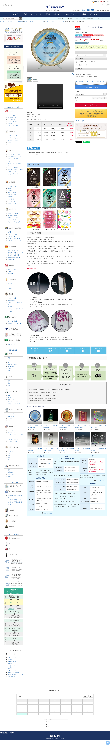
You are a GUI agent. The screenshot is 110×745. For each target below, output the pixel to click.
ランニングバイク (12, 441)
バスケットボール (12, 364)
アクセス (10, 663)
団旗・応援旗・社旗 (14, 250)
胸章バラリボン (12, 269)
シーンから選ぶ (14, 482)
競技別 (25, 14)
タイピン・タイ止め (14, 238)
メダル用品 (11, 123)
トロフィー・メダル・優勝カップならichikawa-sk (11, 21)
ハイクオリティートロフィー (15, 169)
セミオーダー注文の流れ (66, 350)
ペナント (10, 144)
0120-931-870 (88, 10)
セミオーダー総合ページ (29, 21)
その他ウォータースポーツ (15, 404)
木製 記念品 (11, 300)
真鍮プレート (11, 344)
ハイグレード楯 (12, 186)
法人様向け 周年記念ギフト (15, 500)
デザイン (78, 52)
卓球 (9, 371)
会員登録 (108, 5)
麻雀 (9, 460)
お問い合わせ (93, 14)
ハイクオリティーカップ (14, 138)
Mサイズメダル (12, 117)
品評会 (9, 476)
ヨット (9, 397)
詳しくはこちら (48, 513)
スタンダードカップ (13, 140)
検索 (20, 18)
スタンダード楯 (12, 194)
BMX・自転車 (11, 416)
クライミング (11, 420)
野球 (9, 358)
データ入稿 (83, 350)
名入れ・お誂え (12, 321)
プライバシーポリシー (14, 670)
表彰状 (10, 273)
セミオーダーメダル (13, 125)
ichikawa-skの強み (12, 661)
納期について (98, 350)
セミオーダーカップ (13, 142)
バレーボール (11, 366)
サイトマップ (11, 666)
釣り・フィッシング (13, 401)
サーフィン (11, 399)
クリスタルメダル (12, 121)
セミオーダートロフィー (14, 174)
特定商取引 (11, 668)
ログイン (103, 5)
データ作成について (50, 350)
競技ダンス (11, 472)
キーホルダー (11, 306)
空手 (9, 381)
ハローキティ (11, 286)
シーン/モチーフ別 (36, 14)
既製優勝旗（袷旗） (14, 257)
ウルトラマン (11, 288)
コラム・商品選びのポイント (15, 674)
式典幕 (9, 271)
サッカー (10, 360)
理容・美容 (11, 474)
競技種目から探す (14, 350)
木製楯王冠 (11, 190)
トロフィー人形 (12, 171)
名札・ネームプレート (14, 240)
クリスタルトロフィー (14, 154)
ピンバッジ (11, 236)
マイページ (61, 18)
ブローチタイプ (12, 234)
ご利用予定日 (79, 69)
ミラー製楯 (11, 199)
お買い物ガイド (57, 14)
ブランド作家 (12, 298)
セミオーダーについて (72, 14)
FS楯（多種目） (12, 192)
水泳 (9, 395)
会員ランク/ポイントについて (77, 18)
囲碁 (9, 455)
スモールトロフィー (13, 161)
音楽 (9, 470)
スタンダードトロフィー (14, 159)
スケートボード (12, 414)
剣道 (9, 385)
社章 (9, 232)
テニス (9, 368)
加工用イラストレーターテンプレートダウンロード (90, 82)
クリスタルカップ (12, 136)
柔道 (9, 383)
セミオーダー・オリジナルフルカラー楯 (54, 21)
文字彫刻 (47, 14)
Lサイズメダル (11, 119)
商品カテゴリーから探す (13, 107)
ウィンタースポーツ (13, 439)
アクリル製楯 (11, 201)
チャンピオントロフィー (14, 156)
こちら (48, 463)
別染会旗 (11, 259)
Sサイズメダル (12, 115)
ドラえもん (11, 283)
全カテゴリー (16, 14)
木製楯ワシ (11, 188)
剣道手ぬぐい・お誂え (14, 323)
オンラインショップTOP (14, 657)
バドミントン (11, 432)
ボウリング (11, 430)
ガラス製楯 (11, 197)
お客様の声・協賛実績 (14, 672)
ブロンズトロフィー (13, 167)
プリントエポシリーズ (14, 222)
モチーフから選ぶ (14, 534)
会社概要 (83, 14)
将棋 (9, 457)
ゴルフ (9, 362)
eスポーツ (10, 451)
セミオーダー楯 (40, 21)
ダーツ (9, 453)
